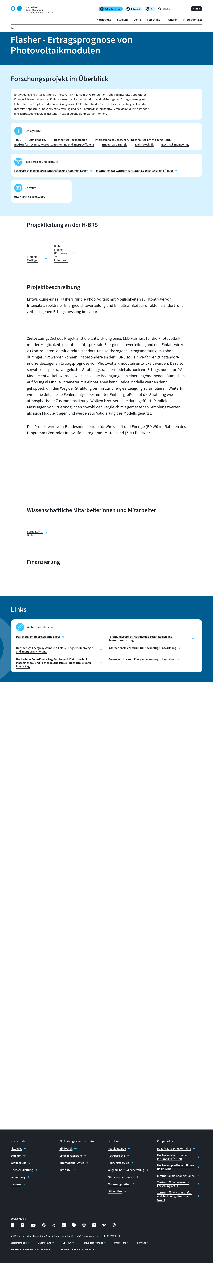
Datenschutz (44, 1242)
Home (13, 28)
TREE (17, 141)
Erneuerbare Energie (114, 146)
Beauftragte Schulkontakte (174, 1148)
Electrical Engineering (175, 146)
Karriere (16, 1184)
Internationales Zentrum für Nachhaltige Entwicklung (142, 1095)
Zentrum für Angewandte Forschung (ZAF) (173, 1184)
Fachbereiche (116, 1155)
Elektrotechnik (144, 146)
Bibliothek (65, 1148)
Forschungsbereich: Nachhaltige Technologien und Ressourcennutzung (140, 1086)
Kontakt (141, 1242)
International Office (71, 1163)
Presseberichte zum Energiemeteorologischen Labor (141, 1107)
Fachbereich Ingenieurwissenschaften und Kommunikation (51, 172)
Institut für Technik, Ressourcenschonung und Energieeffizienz (54, 146)
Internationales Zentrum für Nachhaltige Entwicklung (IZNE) (133, 141)
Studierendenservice (121, 1177)
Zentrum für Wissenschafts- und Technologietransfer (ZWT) (174, 1196)
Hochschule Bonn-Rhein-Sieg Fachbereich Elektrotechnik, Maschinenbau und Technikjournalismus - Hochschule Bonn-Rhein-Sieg (54, 1110)
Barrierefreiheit (19, 1242)
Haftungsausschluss (93, 1242)
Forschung (153, 19)
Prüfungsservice (118, 1163)
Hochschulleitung (22, 1170)
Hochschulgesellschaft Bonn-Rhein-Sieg (175, 1166)
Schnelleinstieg (110, 9)
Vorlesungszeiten (119, 1184)
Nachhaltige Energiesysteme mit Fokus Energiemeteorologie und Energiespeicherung (54, 1097)
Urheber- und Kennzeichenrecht (77, 1249)
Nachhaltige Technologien (70, 141)
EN (149, 9)
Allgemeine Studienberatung (126, 1170)
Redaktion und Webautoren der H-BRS (30, 1249)
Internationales (192, 19)
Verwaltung (18, 1177)
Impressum (120, 1242)
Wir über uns (18, 1163)
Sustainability (37, 141)
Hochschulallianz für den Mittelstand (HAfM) (172, 1156)
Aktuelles (16, 1148)
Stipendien (115, 1191)
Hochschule (103, 19)
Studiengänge (117, 1148)
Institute (65, 1170)
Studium (122, 19)
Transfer (171, 19)
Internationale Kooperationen (176, 1176)
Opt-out (67, 1242)
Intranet (133, 9)
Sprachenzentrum (70, 1155)
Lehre (137, 19)
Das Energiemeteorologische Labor (38, 1084)
